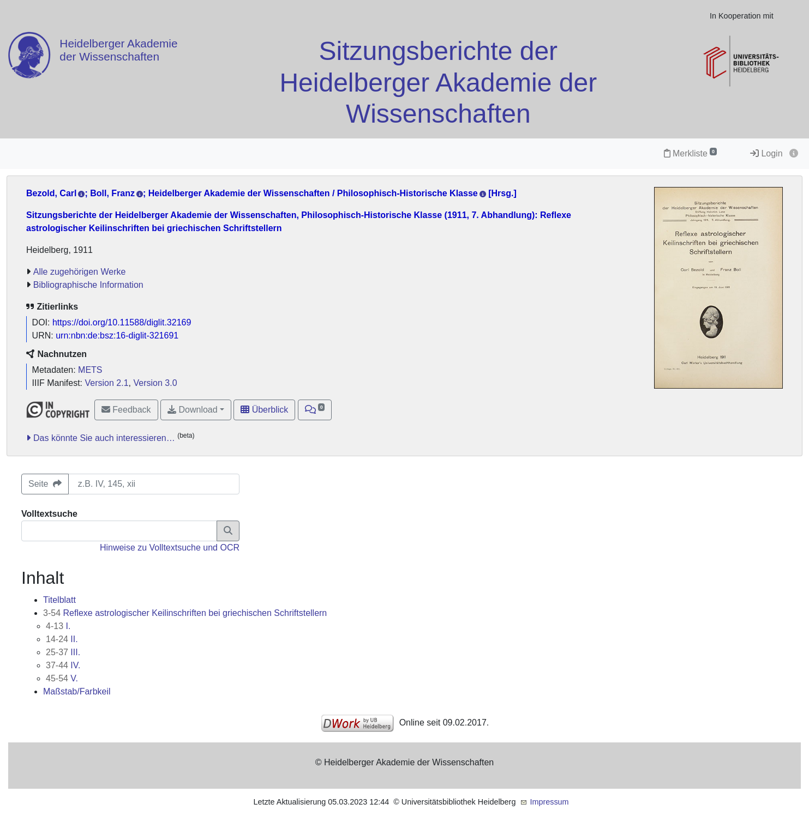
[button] (315, 410)
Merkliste (690, 153)
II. (62, 639)
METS (90, 369)
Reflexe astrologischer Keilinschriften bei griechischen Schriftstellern (185, 613)
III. (63, 652)
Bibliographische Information (88, 284)
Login (766, 153)
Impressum (549, 801)
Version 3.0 (155, 383)
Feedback (126, 409)
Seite (45, 483)
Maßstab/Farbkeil (77, 691)
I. (58, 626)
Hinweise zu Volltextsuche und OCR (169, 547)
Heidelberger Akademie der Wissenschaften (118, 50)
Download (192, 409)
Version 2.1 (107, 383)
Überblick (264, 409)
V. (62, 678)
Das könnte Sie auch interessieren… (104, 438)
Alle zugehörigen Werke (79, 271)
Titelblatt (59, 600)
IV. (63, 665)
